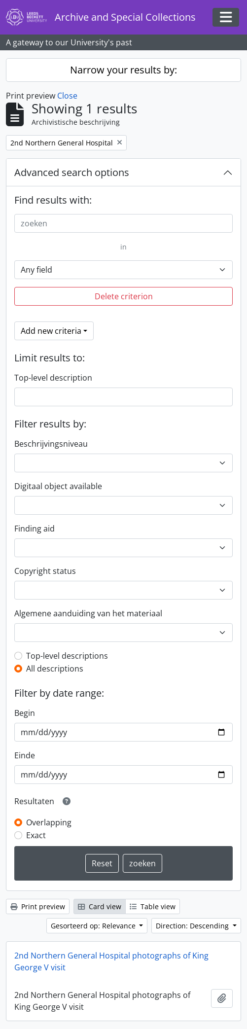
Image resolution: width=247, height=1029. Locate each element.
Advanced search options (71, 172)
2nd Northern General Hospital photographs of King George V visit (111, 961)
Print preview (37, 906)
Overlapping (48, 822)
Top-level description (53, 377)
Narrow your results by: (123, 69)
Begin (24, 713)
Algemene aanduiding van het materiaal (88, 613)
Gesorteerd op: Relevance (94, 925)
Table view (153, 906)
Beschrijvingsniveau (51, 443)
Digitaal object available (58, 486)
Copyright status (45, 571)
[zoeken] (123, 223)
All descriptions (54, 668)
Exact (36, 835)
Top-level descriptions (67, 655)
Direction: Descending (193, 925)
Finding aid (34, 528)
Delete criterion (124, 296)
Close (67, 95)
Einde (24, 755)
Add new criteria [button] (51, 330)
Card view (99, 906)
